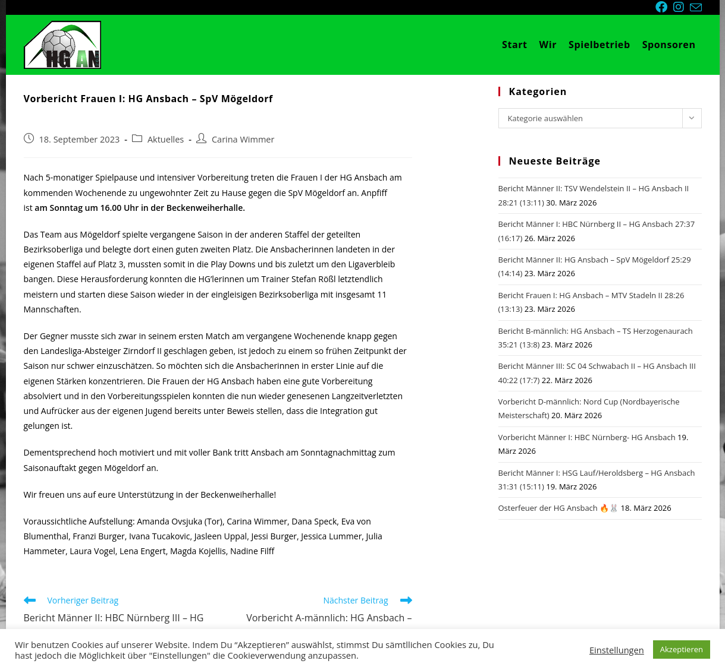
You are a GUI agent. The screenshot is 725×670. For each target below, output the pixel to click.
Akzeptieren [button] (681, 649)
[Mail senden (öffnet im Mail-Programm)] (696, 7)
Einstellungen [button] (616, 649)
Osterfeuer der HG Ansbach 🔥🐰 (558, 507)
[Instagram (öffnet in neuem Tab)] (681, 7)
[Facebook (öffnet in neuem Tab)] (664, 7)
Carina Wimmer (243, 139)
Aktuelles (165, 139)
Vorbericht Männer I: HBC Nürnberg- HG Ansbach (587, 437)
